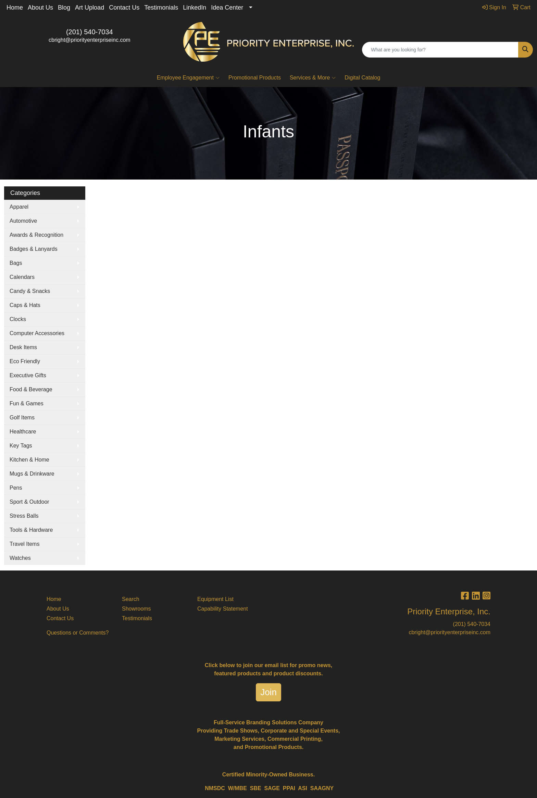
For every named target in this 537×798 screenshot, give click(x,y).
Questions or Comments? (78, 633)
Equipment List (215, 599)
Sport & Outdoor (29, 502)
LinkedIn (194, 7)
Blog (64, 7)
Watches (20, 558)
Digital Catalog (362, 78)
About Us (40, 7)
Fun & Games (26, 403)
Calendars (22, 277)
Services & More (313, 78)
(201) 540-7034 (89, 32)
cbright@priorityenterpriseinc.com (89, 40)
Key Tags (21, 446)
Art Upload (89, 7)
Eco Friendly (25, 361)
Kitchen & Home (29, 460)
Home (15, 7)
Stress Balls (24, 516)
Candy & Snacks (30, 291)
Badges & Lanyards (34, 249)
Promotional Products (254, 78)
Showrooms (136, 609)
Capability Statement (222, 609)
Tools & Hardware (31, 530)
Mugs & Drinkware (32, 474)
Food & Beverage (31, 389)
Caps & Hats (25, 305)
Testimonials (161, 7)
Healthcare (23, 431)
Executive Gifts (28, 375)
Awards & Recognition (36, 235)
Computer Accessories (37, 333)
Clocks (18, 319)
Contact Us (124, 7)
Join (268, 692)
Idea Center (227, 7)
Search (130, 599)
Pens (16, 488)
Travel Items (24, 544)
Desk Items (23, 347)
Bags (16, 263)
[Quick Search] (440, 50)
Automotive (23, 221)
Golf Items (22, 417)
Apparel (19, 207)
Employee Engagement (188, 78)
